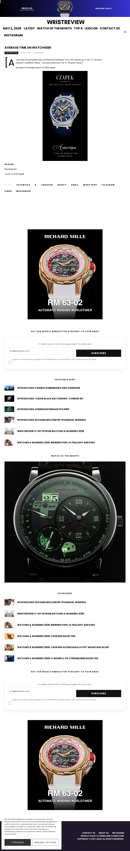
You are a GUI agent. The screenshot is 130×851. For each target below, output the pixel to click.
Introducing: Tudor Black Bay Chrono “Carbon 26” (50, 399)
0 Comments (38, 53)
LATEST (29, 28)
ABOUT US (104, 833)
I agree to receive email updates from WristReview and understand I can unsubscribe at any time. (52, 362)
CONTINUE (17, 842)
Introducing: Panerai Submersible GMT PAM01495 (48, 388)
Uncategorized (11, 53)
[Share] (23, 185)
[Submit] (62, 185)
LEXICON (91, 28)
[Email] (75, 185)
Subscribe (98, 353)
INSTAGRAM (13, 35)
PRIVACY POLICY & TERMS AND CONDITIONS (102, 836)
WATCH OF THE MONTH (54, 28)
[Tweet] (35, 185)
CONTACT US (110, 28)
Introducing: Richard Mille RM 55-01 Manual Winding (51, 602)
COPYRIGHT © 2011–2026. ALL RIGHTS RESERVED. (100, 839)
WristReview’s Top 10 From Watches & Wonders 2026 (50, 614)
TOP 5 (78, 28)
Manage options (45, 842)
